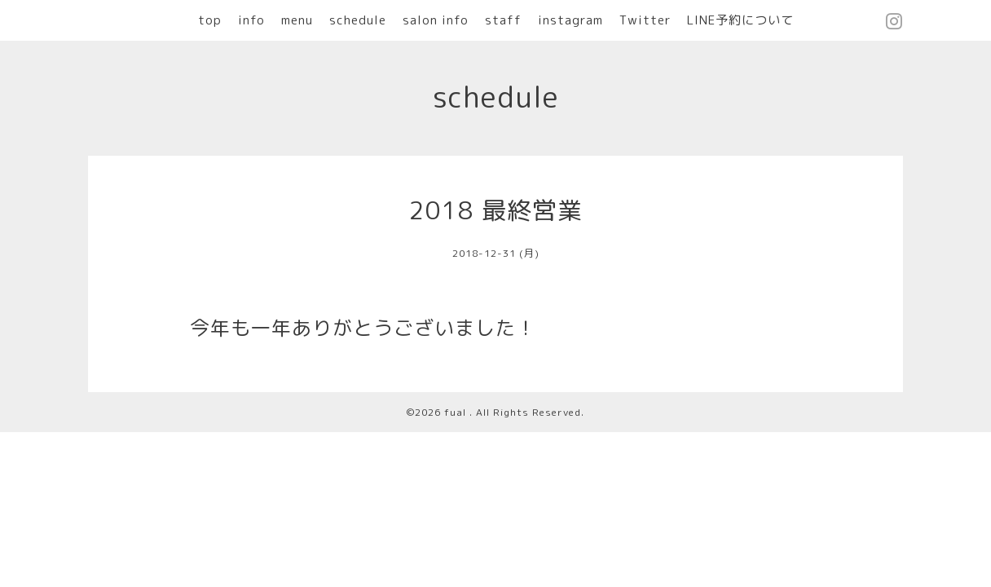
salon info (436, 20)
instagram (570, 20)
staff (503, 20)
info (251, 20)
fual (456, 412)
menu (297, 20)
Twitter (645, 20)
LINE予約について (740, 20)
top (210, 20)
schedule (357, 20)
